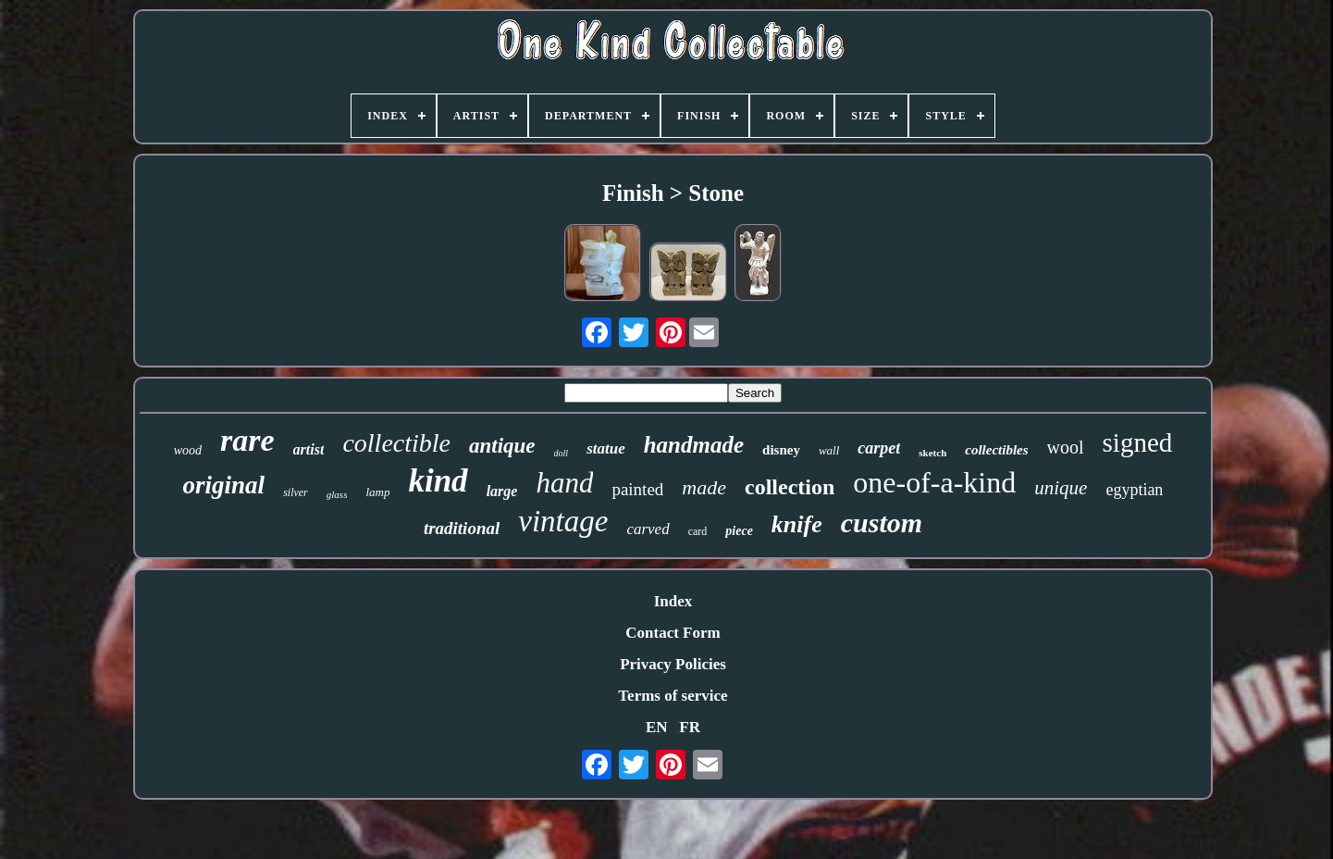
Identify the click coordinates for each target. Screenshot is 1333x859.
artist (309, 449)
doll (561, 453)
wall (829, 450)
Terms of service (672, 695)
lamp (377, 492)
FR (689, 727)
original (224, 485)
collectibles (996, 449)
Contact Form (672, 632)
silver (295, 492)
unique (1060, 488)
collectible (396, 443)
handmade (694, 444)
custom (881, 522)
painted (637, 489)
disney (781, 449)
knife (796, 524)
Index (673, 601)
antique (502, 445)
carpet (879, 448)
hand (564, 483)
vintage (563, 521)
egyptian (1134, 489)
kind (437, 481)
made (704, 487)
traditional (462, 528)
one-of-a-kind (934, 482)
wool (1065, 447)
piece (739, 531)
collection (789, 487)
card (698, 531)
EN (657, 727)
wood (188, 450)
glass (337, 494)
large (502, 491)
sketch (932, 452)
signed (1138, 442)
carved (647, 529)
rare (247, 440)
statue (605, 448)
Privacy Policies (673, 664)
